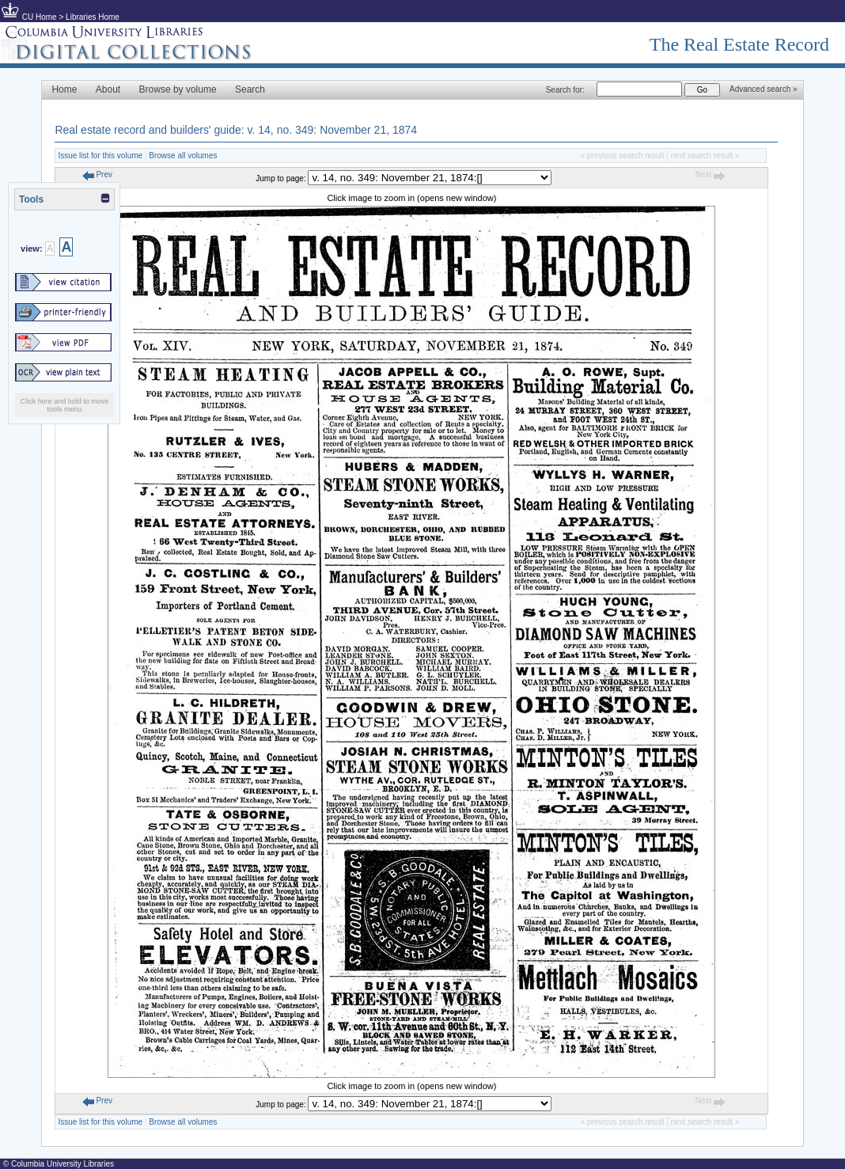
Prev (97, 174)
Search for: (565, 89)
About (108, 89)
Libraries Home (92, 17)
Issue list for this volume (100, 155)
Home (64, 89)
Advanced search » (763, 89)
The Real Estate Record (739, 44)
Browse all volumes (183, 155)
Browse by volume (178, 89)
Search (250, 89)
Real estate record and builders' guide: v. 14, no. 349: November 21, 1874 (236, 129)
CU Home (39, 17)
